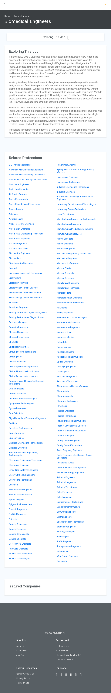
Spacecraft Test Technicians (70, 522)
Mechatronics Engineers (68, 263)
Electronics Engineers (19, 465)
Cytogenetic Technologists (21, 403)
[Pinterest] (77, 675)
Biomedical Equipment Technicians (25, 273)
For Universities (63, 650)
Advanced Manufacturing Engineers (26, 170)
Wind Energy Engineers (67, 556)
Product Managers (65, 435)
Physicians (62, 406)
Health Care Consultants (20, 553)
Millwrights (62, 308)
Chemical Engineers (18, 332)
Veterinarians (63, 551)
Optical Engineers (65, 362)
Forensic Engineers (18, 509)
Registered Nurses (65, 463)
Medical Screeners (65, 278)
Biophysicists (15, 278)
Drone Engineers (16, 433)
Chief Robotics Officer (19, 347)
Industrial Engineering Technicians (73, 187)
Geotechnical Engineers (20, 544)
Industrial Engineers (66, 192)
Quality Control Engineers (69, 440)
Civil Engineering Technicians (22, 352)
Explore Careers (21, 16)
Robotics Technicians (67, 487)
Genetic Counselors (18, 524)
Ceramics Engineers (18, 327)
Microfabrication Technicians (70, 302)
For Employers (62, 646)
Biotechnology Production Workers (25, 292)
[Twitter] (67, 675)
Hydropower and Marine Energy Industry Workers (75, 170)
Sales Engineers (64, 492)
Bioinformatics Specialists (21, 263)
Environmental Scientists (20, 494)
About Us (20, 646)
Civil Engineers (16, 357)
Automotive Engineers (19, 238)
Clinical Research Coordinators (23, 376)
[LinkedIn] (62, 675)
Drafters (13, 423)
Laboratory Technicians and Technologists (76, 204)
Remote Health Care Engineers (71, 467)
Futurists (13, 519)
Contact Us (21, 650)
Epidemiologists (16, 499)
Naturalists (62, 342)
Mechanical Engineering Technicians (74, 253)
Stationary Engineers (67, 527)
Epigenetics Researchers (20, 504)
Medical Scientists (65, 273)
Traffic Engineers (65, 541)
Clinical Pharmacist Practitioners (24, 371)
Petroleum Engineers (67, 376)
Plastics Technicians (66, 416)
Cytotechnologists (17, 408)
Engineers (13, 485)
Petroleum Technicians (67, 381)
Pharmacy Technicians (67, 401)
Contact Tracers (16, 389)
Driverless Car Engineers (20, 428)
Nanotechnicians (65, 332)
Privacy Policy (23, 678)
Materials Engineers (66, 248)
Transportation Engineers (69, 546)
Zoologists (62, 561)
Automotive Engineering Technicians (26, 234)
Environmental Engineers (21, 489)
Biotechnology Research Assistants (25, 297)
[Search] (106, 5)
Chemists (13, 342)
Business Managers (18, 322)
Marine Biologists (65, 239)
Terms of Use (22, 683)
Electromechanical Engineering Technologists (23, 453)
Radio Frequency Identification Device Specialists (74, 456)
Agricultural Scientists (19, 189)
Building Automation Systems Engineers (28, 312)
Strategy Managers (66, 531)
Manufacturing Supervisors (70, 234)
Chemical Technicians (19, 337)
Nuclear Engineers (65, 352)
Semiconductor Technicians (70, 502)
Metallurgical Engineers (68, 283)
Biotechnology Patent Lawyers (23, 288)
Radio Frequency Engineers (69, 450)
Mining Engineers (65, 312)
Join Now (20, 655)
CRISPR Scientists (17, 393)
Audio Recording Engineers (21, 224)
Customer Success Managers (23, 398)
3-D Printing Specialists (20, 165)
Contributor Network (65, 659)
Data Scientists (16, 413)
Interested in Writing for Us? (68, 655)
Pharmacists (63, 391)
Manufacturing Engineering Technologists (76, 219)
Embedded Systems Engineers (23, 470)
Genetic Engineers (17, 529)
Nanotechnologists (65, 337)
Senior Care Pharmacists (68, 507)
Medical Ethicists (65, 268)
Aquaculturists (16, 209)
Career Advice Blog (25, 674)
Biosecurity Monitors (18, 283)
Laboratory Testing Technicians (71, 209)
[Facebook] (58, 675)
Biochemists (15, 258)
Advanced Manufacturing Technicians (27, 174)
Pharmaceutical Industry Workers (72, 386)
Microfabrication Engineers (69, 298)
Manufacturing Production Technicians (75, 229)
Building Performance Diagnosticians (26, 317)
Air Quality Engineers (18, 194)
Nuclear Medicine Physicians (70, 357)
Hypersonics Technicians (68, 182)
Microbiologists (64, 293)
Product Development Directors (71, 426)
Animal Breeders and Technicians (24, 204)
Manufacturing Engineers (69, 224)
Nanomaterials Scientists (68, 322)
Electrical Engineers (18, 448)
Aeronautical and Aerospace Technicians (28, 179)
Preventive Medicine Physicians (71, 421)
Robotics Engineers (66, 477)
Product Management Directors (72, 430)
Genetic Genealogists (19, 534)
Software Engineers (66, 512)
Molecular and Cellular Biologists (72, 317)
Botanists (13, 302)
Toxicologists (63, 536)
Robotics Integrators (66, 482)
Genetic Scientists (17, 539)
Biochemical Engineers (19, 253)
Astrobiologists (16, 219)
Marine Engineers (65, 244)
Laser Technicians (65, 214)
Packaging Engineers (67, 366)
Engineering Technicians (20, 480)
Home (7, 16)
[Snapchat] (82, 675)
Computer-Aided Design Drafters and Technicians (26, 382)
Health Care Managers (19, 558)
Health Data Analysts (67, 165)
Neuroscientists (64, 347)
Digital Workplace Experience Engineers (27, 418)
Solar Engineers (64, 517)
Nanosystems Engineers (68, 327)
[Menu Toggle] (4, 3)
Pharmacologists (65, 396)
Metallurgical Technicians (69, 288)
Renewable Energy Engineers (70, 472)
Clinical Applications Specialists (23, 366)
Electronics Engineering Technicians (26, 460)
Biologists (13, 268)
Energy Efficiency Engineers (22, 475)
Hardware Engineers (18, 549)
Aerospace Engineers (19, 184)
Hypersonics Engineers (67, 177)
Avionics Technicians (18, 248)
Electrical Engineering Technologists (26, 443)
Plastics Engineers (65, 411)
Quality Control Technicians (69, 445)
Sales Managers (64, 497)
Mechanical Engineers (67, 258)
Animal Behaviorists (18, 199)
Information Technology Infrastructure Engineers (75, 198)
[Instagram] (72, 675)
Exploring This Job (55, 37)
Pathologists (63, 371)
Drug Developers (16, 438)
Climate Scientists (17, 361)
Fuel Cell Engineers (18, 514)
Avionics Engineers (18, 243)
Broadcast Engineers (18, 307)
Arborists (13, 214)
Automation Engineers (19, 229)
